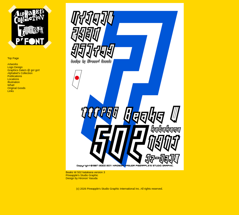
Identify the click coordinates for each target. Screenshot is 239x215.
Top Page (13, 58)
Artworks (12, 64)
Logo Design (15, 67)
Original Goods (16, 88)
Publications (14, 76)
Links (10, 91)
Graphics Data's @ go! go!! (23, 70)
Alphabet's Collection (20, 73)
